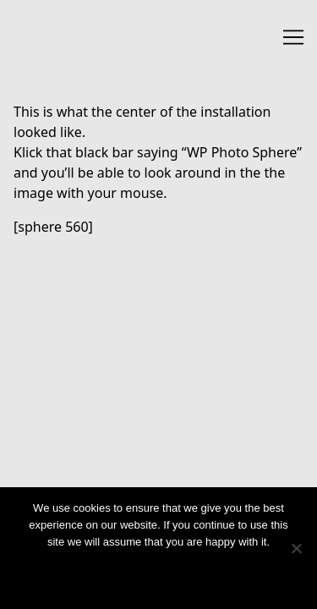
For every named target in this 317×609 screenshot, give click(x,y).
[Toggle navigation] (293, 37)
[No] (295, 548)
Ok (158, 573)
